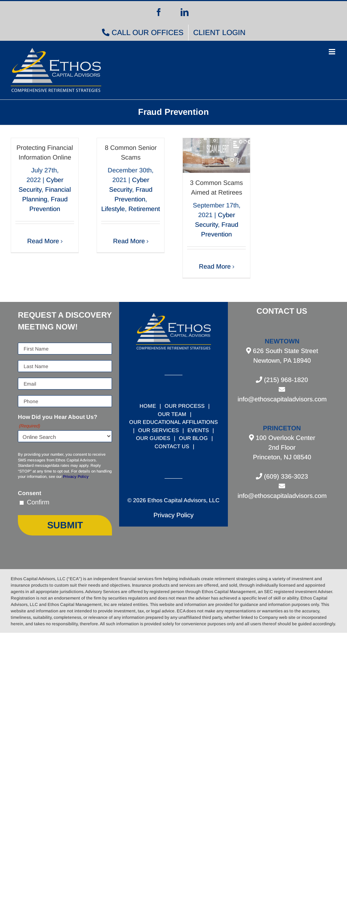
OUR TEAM (172, 414)
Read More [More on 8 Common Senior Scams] (129, 241)
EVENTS (198, 430)
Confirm (38, 502)
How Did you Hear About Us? (57, 422)
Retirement (144, 208)
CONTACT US (172, 446)
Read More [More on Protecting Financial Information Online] (43, 241)
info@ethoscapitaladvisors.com (282, 399)
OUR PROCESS (185, 405)
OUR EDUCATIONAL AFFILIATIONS (173, 422)
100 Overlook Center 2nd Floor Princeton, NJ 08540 (284, 447)
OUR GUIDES (153, 438)
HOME (148, 405)
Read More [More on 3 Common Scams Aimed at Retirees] (215, 266)
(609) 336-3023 (285, 476)
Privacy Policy (75, 476)
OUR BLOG (193, 438)
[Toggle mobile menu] (332, 51)
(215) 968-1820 (285, 379)
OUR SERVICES (158, 430)
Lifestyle (113, 208)
